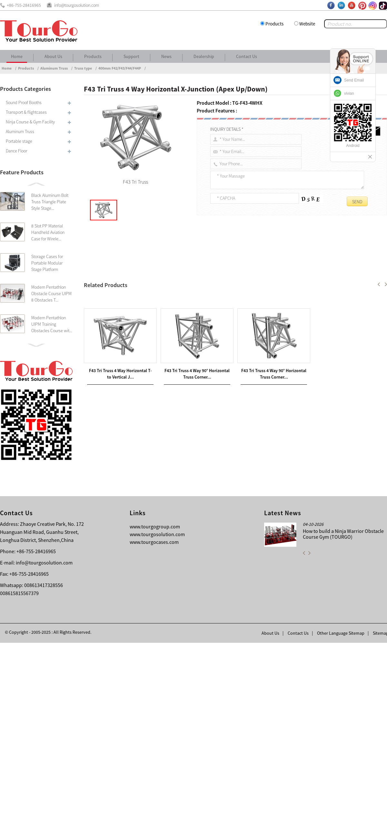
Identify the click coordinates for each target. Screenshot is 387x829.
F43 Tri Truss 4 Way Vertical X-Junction (135, 528)
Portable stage (19, 141)
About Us (53, 56)
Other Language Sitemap (340, 819)
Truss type (83, 68)
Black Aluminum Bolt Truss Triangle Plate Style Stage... (49, 201)
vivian (349, 93)
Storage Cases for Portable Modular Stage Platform (47, 263)
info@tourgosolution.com (44, 749)
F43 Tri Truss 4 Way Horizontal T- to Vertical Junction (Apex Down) (166, 520)
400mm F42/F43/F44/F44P (119, 68)
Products (274, 24)
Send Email (354, 80)
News (166, 56)
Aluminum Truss (54, 68)
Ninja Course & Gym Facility (30, 122)
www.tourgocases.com (154, 728)
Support (131, 56)
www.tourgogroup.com (155, 712)
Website (307, 24)
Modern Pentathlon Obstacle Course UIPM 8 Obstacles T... (51, 293)
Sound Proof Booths (24, 102)
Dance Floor (16, 151)
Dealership (204, 56)
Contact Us (246, 56)
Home (17, 56)
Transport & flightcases (26, 112)
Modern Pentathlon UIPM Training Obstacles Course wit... (51, 324)
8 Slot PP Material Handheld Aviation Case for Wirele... (47, 232)
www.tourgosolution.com (157, 720)
